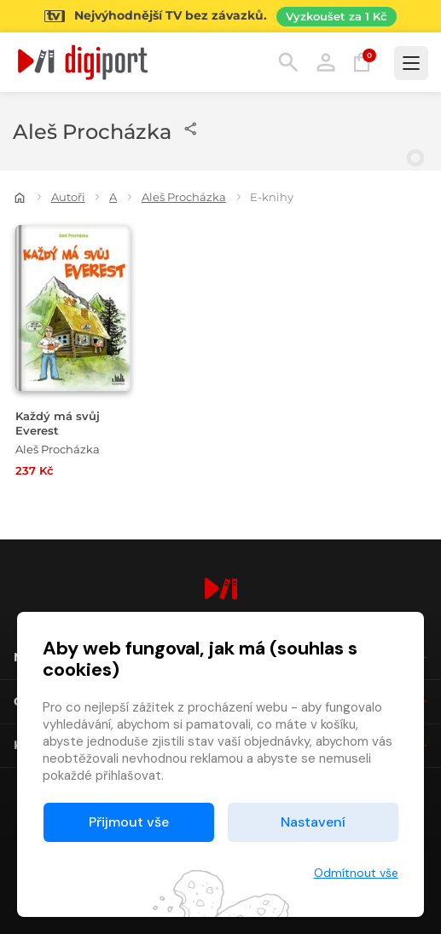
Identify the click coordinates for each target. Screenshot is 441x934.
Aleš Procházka (184, 197)
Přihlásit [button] (326, 62)
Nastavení (313, 822)
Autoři (68, 197)
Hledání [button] (288, 62)
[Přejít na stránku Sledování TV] (220, 16)
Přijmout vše (129, 822)
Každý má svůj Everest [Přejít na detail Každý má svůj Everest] (57, 423)
